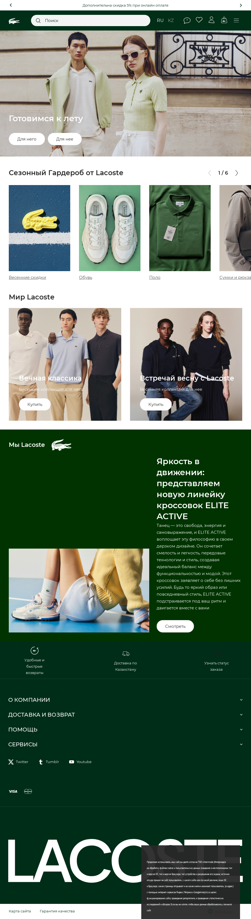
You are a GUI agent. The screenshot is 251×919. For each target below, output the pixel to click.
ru (160, 20)
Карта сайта (20, 911)
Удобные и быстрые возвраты (34, 660)
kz (171, 20)
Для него (26, 139)
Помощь (187, 20)
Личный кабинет (211, 19)
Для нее (64, 139)
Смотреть (175, 626)
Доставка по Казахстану (125, 661)
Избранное (199, 19)
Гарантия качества (57, 911)
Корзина (224, 19)
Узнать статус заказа (216, 661)
